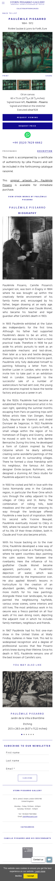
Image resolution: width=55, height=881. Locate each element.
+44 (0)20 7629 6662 (27, 142)
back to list (10, 13)
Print (6, 75)
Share (49, 75)
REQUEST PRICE (27, 125)
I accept (30, 876)
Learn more (40, 871)
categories (27, 827)
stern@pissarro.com (30, 816)
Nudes (36, 8)
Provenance (10, 151)
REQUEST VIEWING (27, 117)
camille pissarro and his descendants (27, 838)
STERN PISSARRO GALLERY (27, 790)
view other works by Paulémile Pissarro (27, 198)
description (44, 151)
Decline (18, 876)
